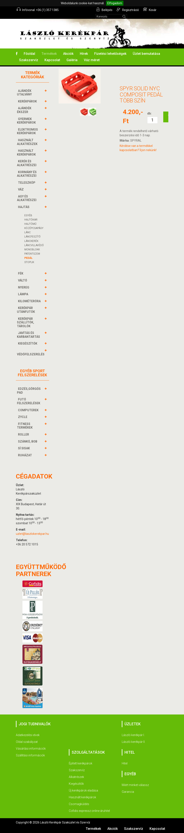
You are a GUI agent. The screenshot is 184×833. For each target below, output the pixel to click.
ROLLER (24, 434)
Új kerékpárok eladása (83, 790)
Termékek (49, 54)
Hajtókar (30, 219)
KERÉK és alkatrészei (27, 163)
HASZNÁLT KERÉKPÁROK (27, 152)
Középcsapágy (33, 228)
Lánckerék (31, 241)
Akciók (68, 54)
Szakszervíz (28, 60)
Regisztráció (128, 9)
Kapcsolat (52, 60)
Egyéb (28, 215)
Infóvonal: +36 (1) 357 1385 (38, 9)
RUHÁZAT (25, 455)
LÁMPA (23, 294)
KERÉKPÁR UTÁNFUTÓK (26, 309)
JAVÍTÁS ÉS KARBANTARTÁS (29, 334)
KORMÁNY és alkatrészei (27, 174)
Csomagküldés (79, 804)
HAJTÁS (24, 207)
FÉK (21, 273)
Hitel (124, 763)
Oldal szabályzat (27, 741)
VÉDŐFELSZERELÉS (31, 352)
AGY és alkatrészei (27, 198)
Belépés (104, 9)
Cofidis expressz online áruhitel (89, 810)
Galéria (71, 60)
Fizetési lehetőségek (110, 54)
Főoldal (29, 54)
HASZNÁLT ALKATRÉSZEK (28, 142)
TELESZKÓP (27, 183)
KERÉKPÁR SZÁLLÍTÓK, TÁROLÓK (25, 322)
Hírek (84, 54)
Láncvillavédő (34, 245)
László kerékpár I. (133, 735)
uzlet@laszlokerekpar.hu (32, 533)
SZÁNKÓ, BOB (28, 441)
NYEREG (24, 287)
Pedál (28, 258)
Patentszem (32, 253)
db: (149, 113)
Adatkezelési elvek (28, 735)
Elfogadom (114, 3)
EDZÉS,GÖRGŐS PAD (29, 390)
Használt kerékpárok (82, 797)
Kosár (149, 9)
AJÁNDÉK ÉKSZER (24, 110)
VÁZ (21, 189)
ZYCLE (23, 417)
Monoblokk (32, 249)
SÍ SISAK (24, 448)
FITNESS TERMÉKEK (25, 425)
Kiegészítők (76, 783)
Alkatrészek (76, 777)
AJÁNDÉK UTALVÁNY (25, 92)
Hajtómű (30, 223)
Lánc (27, 232)
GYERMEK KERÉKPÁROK (27, 120)
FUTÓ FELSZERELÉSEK (29, 401)
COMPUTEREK (29, 410)
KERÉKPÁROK (28, 101)
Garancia (128, 791)
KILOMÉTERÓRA (30, 301)
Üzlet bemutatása (146, 54)
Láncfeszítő (32, 236)
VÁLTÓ (23, 280)
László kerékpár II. (133, 741)
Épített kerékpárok (80, 763)
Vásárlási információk (31, 748)
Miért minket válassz (135, 785)
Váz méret (92, 60)
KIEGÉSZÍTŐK (28, 343)
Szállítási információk (30, 755)
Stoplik (29, 262)
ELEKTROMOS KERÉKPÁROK (27, 131)
